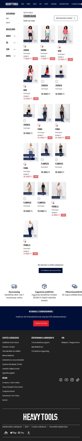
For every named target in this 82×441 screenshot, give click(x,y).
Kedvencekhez (35, 40)
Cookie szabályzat (39, 427)
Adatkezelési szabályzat (12, 427)
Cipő (46, 4)
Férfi (28, 4)
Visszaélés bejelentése (58, 427)
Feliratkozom (41, 323)
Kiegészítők (64, 4)
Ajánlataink (77, 4)
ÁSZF (27, 427)
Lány (35, 4)
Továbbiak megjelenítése (51, 270)
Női (22, 4)
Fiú (40, 4)
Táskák (54, 4)
